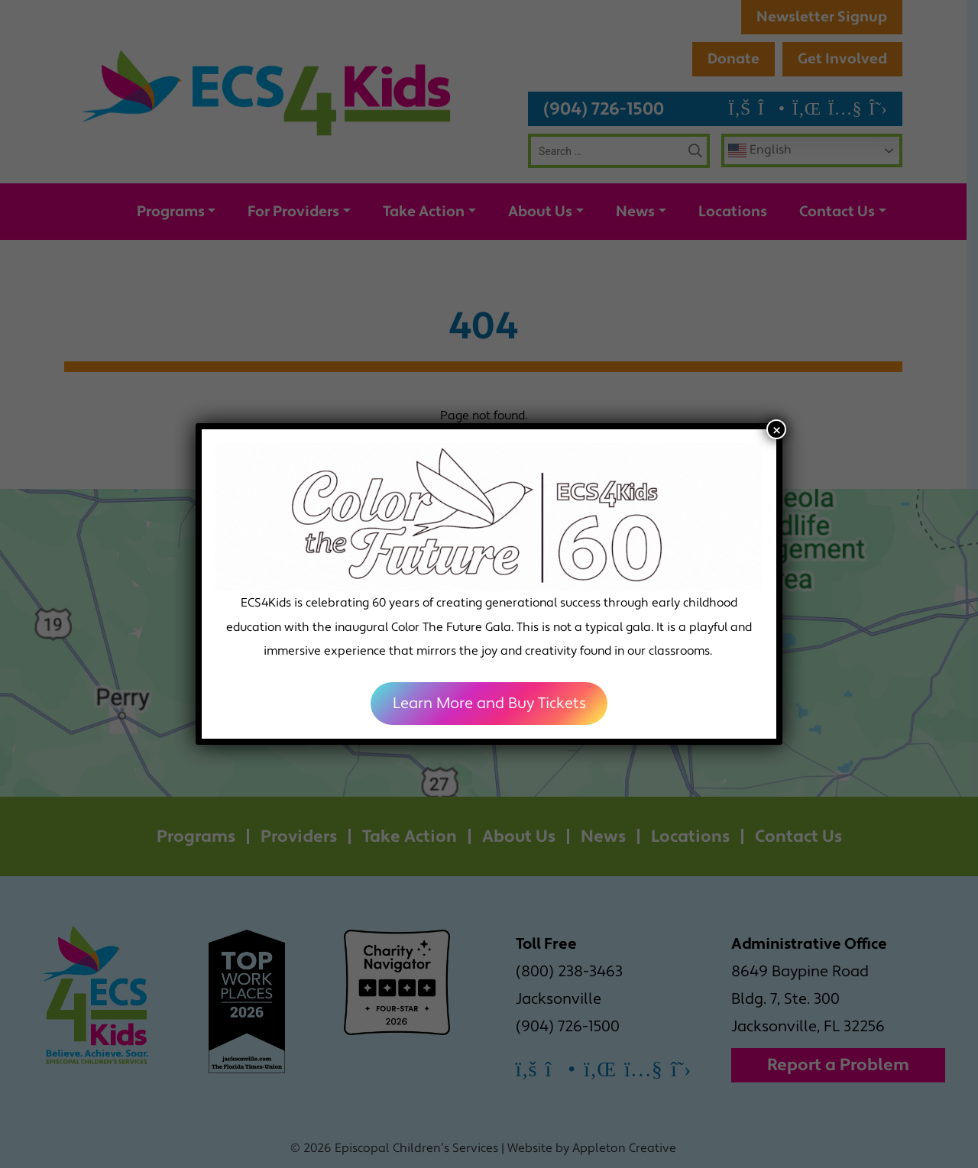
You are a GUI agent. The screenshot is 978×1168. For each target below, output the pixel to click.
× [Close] (776, 429)
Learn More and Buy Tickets (489, 703)
